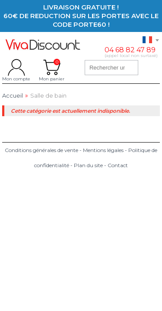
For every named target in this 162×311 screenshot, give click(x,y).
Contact (118, 165)
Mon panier (51, 67)
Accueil (12, 95)
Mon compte (16, 67)
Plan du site (88, 165)
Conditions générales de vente (41, 150)
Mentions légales (103, 150)
